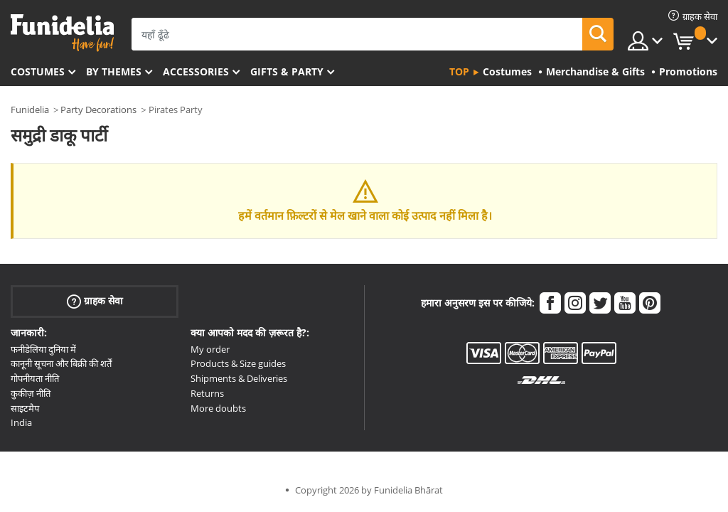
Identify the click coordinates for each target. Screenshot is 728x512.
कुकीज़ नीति (30, 393)
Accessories (196, 71)
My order (210, 349)
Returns (207, 393)
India (21, 422)
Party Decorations (98, 109)
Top (459, 71)
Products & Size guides (238, 363)
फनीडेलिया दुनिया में (43, 349)
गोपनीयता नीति (35, 378)
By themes (113, 71)
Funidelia (30, 109)
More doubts (218, 408)
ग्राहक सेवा (95, 300)
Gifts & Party (286, 71)
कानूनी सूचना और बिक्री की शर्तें (61, 363)
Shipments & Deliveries (239, 378)
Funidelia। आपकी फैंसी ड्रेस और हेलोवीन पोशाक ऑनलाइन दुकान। (62, 33)
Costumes (38, 71)
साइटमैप (25, 408)
